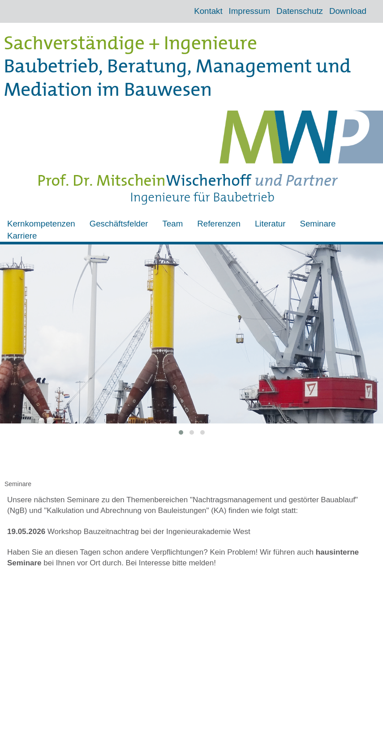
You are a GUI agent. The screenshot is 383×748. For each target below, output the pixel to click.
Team (173, 223)
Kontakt (208, 11)
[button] (181, 432)
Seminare (318, 223)
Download (347, 11)
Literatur (270, 223)
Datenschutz (299, 11)
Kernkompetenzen (41, 223)
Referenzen (219, 223)
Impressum (249, 11)
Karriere (22, 235)
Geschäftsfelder (119, 223)
